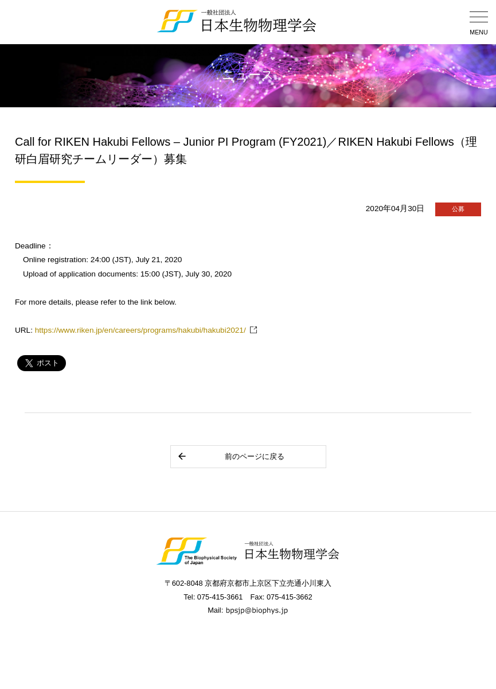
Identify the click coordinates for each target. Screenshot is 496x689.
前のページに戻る (231, 456)
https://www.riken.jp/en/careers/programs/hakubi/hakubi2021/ (140, 330)
